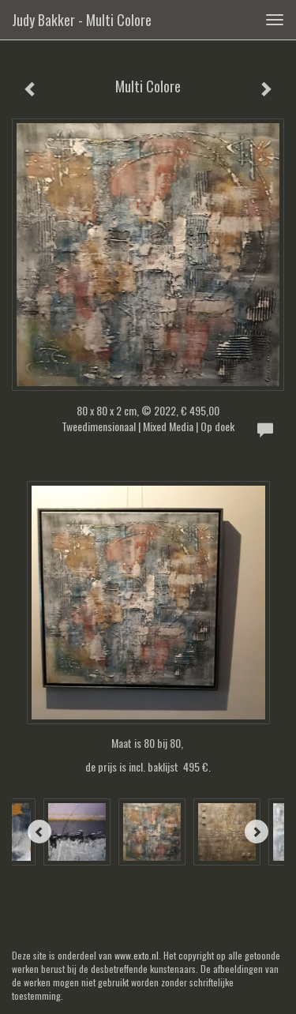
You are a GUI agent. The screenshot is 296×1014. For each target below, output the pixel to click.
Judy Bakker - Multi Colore (82, 19)
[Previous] (39, 831)
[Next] (256, 831)
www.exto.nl (136, 955)
